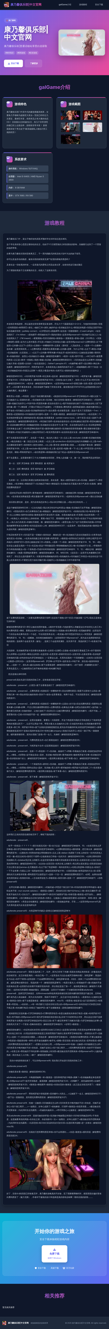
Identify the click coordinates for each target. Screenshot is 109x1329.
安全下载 (99, 4)
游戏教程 (83, 4)
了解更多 (34, 63)
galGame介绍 (65, 4)
